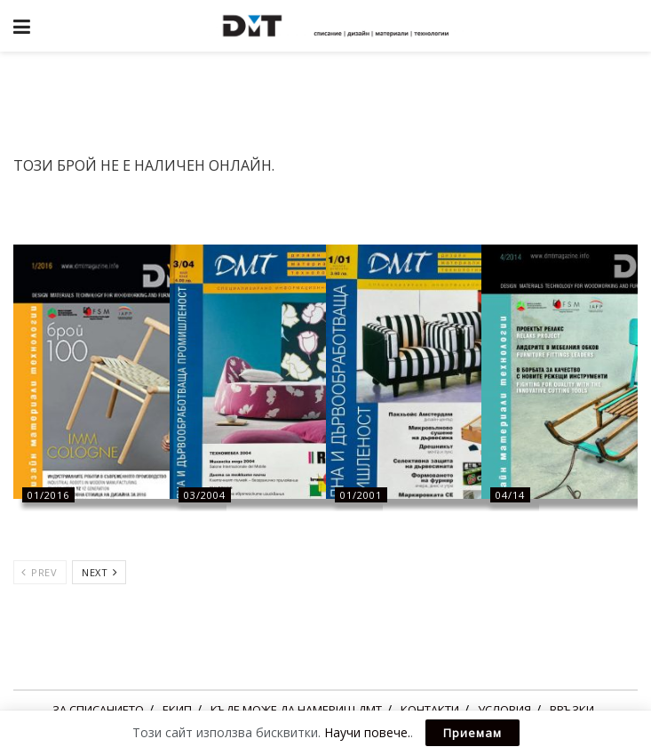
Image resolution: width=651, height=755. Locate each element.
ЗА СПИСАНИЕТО (98, 710)
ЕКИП (177, 710)
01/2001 (361, 495)
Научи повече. (367, 732)
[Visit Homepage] (338, 26)
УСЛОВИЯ (504, 710)
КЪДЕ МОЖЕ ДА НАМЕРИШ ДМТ (296, 710)
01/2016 (48, 495)
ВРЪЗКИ (572, 710)
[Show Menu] (21, 26)
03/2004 (205, 495)
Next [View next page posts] (99, 572)
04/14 (510, 495)
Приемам (472, 733)
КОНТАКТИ (430, 710)
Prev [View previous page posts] (39, 572)
